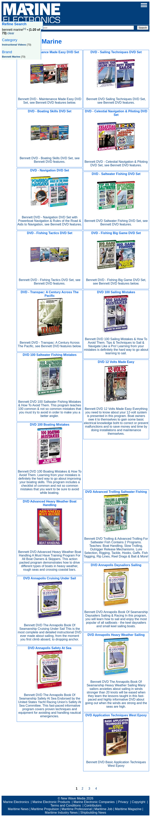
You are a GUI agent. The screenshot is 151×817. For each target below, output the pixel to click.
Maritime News (18, 809)
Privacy (123, 802)
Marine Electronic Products (51, 802)
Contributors (92, 805)
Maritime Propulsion (45, 809)
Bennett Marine (11, 56)
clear (10, 33)
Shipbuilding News (93, 812)
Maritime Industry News (61, 812)
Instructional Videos (14, 44)
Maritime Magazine (128, 809)
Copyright (138, 802)
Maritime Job (103, 809)
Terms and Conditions (65, 805)
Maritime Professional (77, 809)
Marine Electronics (16, 802)
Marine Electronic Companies (94, 802)
